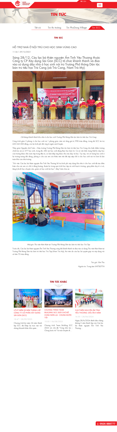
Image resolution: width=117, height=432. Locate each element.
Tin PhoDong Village (76, 27)
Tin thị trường (54, 27)
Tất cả (38, 27)
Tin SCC (96, 27)
